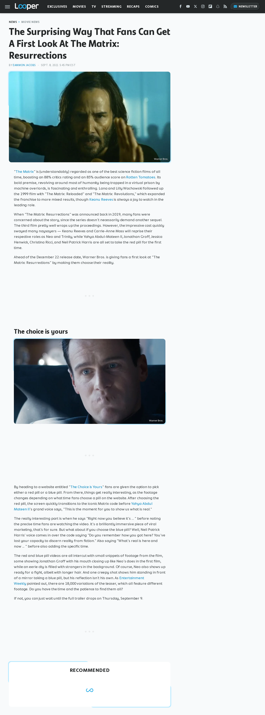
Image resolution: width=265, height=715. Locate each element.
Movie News (30, 22)
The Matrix (25, 171)
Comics (152, 6)
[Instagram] (203, 7)
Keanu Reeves (101, 199)
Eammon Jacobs (24, 65)
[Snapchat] (218, 7)
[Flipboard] (210, 7)
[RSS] (225, 7)
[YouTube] (188, 7)
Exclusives (57, 6)
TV (94, 6)
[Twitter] (195, 7)
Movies (79, 6)
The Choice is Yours (86, 486)
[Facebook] (180, 7)
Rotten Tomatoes (140, 177)
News (13, 22)
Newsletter (245, 6)
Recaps (133, 6)
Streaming (111, 6)
